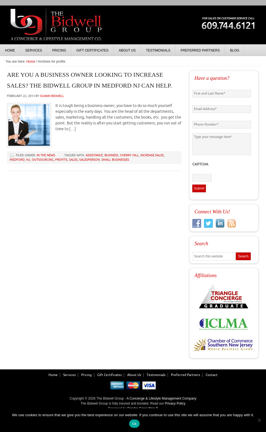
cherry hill (129, 155)
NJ (28, 159)
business (111, 155)
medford (17, 159)
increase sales (152, 155)
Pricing (86, 375)
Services (69, 375)
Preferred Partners (185, 375)
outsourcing (42, 159)
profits (61, 159)
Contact (212, 375)
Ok (134, 424)
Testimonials (156, 375)
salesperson (89, 159)
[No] (259, 420)
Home (53, 375)
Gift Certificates (109, 375)
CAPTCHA (200, 164)
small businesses (115, 159)
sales (73, 159)
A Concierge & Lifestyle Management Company (161, 398)
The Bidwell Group (55, 30)
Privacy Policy (175, 403)
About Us (134, 375)
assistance (94, 155)
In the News (46, 155)
